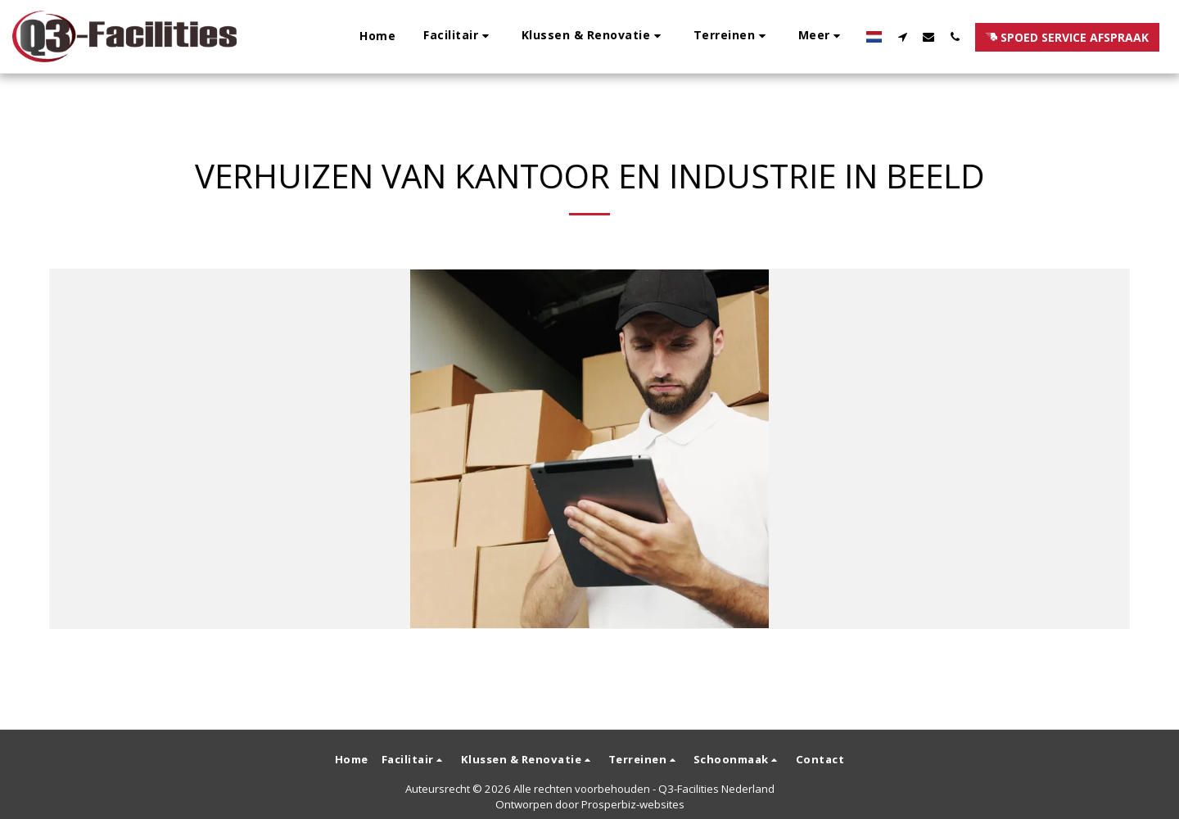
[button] (458, 36)
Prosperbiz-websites (632, 804)
